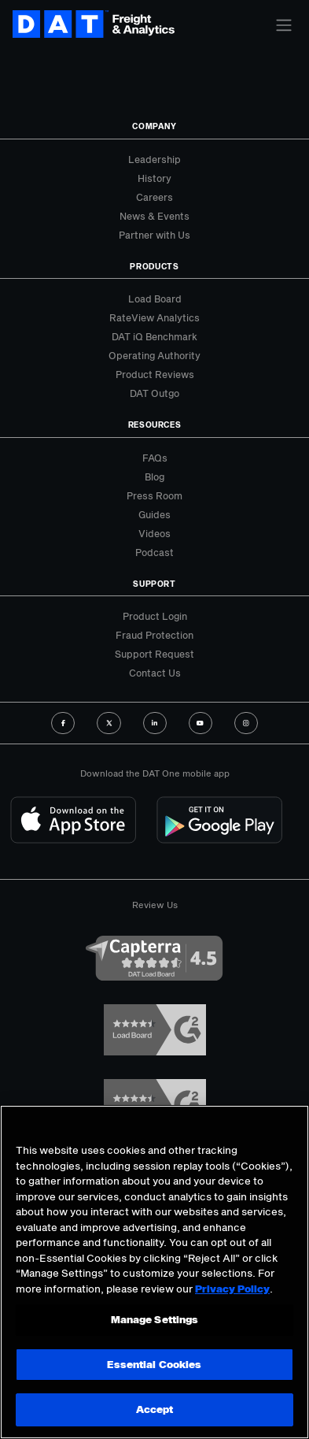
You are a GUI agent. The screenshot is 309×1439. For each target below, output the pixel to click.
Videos (154, 533)
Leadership (154, 159)
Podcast (154, 552)
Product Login (155, 615)
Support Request (154, 653)
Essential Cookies (154, 1364)
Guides (154, 514)
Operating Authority (154, 355)
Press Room (154, 495)
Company (154, 126)
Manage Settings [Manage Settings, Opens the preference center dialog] (155, 1319)
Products (154, 266)
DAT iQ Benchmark (154, 336)
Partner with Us (154, 234)
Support (154, 583)
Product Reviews (155, 374)
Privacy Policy (232, 1288)
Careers (154, 196)
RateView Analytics (154, 317)
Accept (155, 1409)
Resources (155, 424)
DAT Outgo (154, 393)
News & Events (154, 215)
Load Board (155, 298)
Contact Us (155, 672)
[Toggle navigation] (284, 25)
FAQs (154, 457)
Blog (154, 476)
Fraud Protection (154, 634)
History (154, 178)
